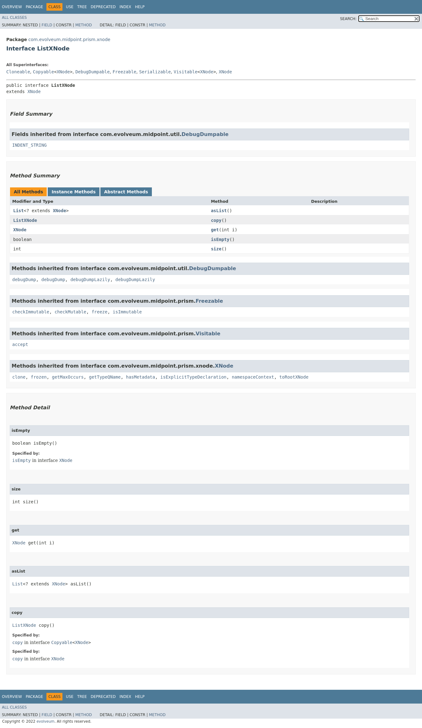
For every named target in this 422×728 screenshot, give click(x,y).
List (18, 210)
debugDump (24, 279)
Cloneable (18, 71)
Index (125, 7)
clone (18, 377)
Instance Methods (73, 191)
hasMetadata (140, 377)
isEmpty (220, 239)
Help (140, 7)
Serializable (155, 71)
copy (216, 220)
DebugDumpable (92, 71)
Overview (12, 7)
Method (83, 25)
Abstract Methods (126, 191)
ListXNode (25, 220)
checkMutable (70, 311)
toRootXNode (293, 377)
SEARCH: (348, 19)
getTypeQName (104, 377)
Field (46, 25)
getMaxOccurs (67, 377)
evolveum (45, 721)
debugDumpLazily (90, 279)
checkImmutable (30, 311)
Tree (82, 7)
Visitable (185, 71)
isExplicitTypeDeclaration (193, 377)
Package (34, 7)
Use (69, 7)
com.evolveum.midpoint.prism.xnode (69, 39)
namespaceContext (253, 377)
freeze (100, 311)
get (215, 229)
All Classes (14, 17)
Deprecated (103, 7)
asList (219, 210)
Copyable (43, 71)
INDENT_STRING (29, 145)
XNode (63, 71)
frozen (39, 377)
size (216, 248)
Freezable (124, 71)
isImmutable (127, 311)
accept (20, 344)
